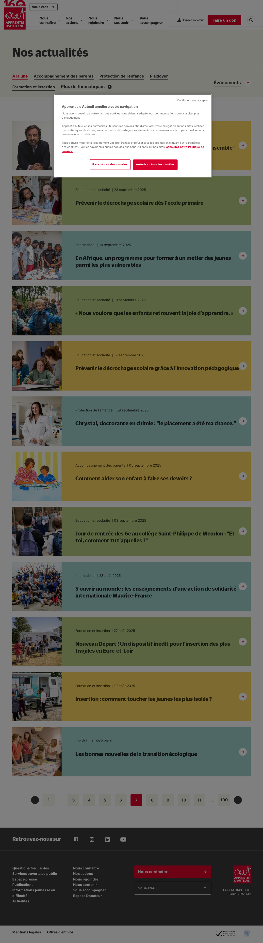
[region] (133, 135)
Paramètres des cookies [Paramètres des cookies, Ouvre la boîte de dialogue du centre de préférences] (110, 164)
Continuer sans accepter (192, 100)
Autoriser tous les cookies (155, 164)
